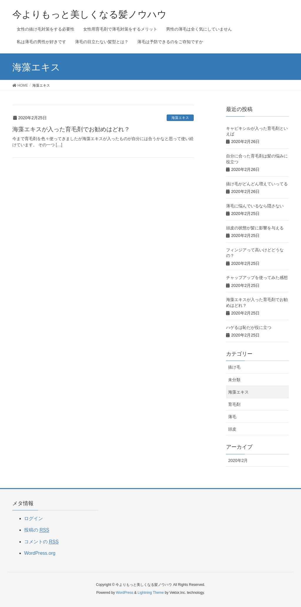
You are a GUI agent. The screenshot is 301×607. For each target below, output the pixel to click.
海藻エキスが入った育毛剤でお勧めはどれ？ (71, 129)
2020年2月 (238, 460)
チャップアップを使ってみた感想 (257, 277)
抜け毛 (234, 367)
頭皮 (232, 429)
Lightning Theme (151, 593)
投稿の (36, 530)
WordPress (124, 593)
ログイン (33, 518)
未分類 (234, 379)
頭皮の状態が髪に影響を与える (255, 228)
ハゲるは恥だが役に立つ (248, 327)
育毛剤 (234, 404)
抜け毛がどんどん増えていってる (257, 183)
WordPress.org (39, 553)
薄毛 (232, 416)
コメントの (41, 541)
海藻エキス (180, 118)
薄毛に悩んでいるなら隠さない (255, 206)
